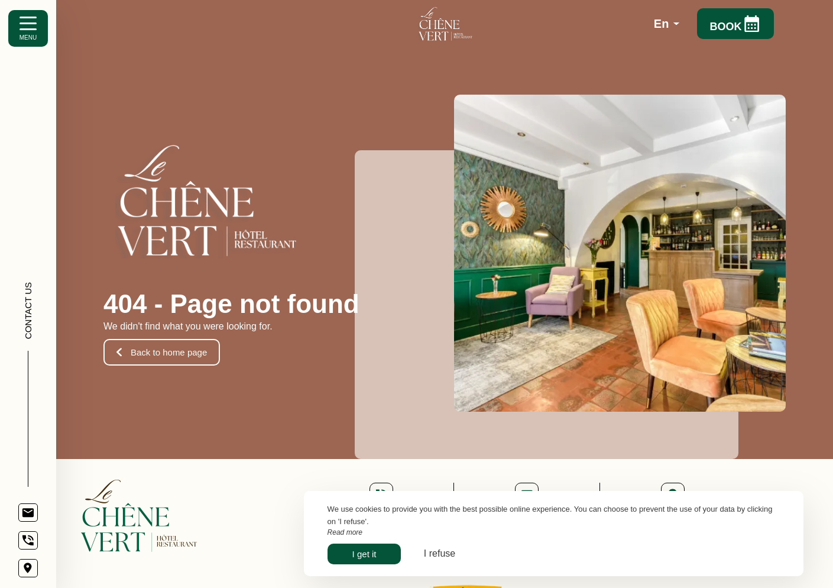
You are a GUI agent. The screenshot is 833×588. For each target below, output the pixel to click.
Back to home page (161, 352)
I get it (364, 554)
